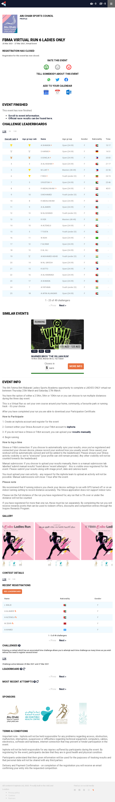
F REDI (43, 176)
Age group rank (29, 139)
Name (43, 139)
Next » (62, 305)
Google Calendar (46, 92)
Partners (11, 798)
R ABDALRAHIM (48, 188)
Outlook (68, 92)
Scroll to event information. (24, 115)
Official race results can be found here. (30, 118)
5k (10, 131)
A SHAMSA (45, 145)
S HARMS (45, 151)
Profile (23, 19)
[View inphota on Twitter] (84, 790)
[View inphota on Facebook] (79, 790)
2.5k (4, 131)
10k (15, 131)
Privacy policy (14, 793)
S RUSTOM (45, 182)
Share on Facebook (66, 80)
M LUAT (44, 170)
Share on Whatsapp (49, 80)
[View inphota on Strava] (93, 790)
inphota (71, 427)
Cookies (11, 796)
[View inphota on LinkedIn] (75, 790)
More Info (75, 366)
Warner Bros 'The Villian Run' (50, 356)
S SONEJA (45, 158)
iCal (57, 92)
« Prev (52, 305)
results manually (81, 432)
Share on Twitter (57, 80)
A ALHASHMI (46, 164)
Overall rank (10, 139)
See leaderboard (12, 591)
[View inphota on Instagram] (89, 790)
